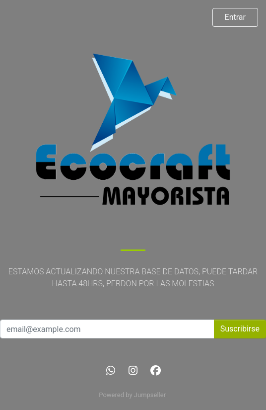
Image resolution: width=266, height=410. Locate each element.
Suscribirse (240, 328)
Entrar (235, 17)
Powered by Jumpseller (132, 395)
